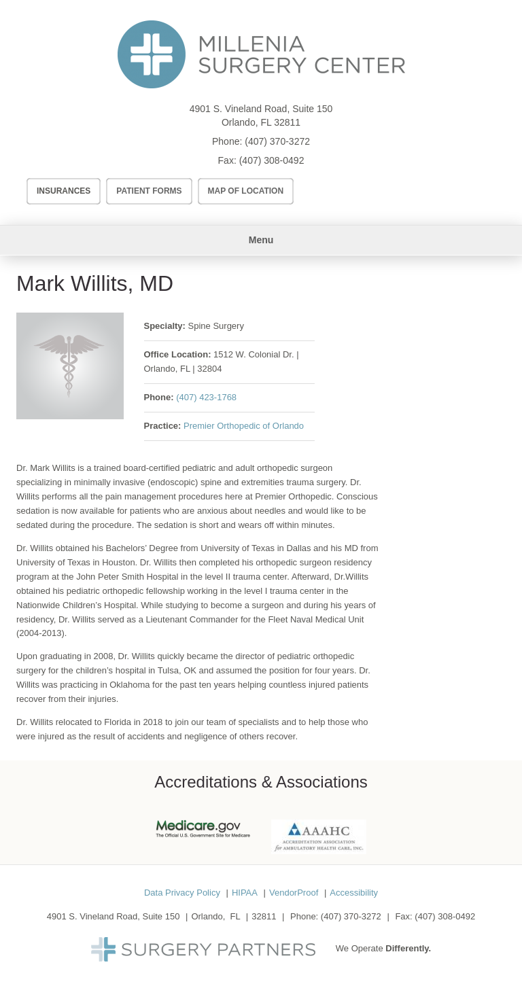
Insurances (63, 191)
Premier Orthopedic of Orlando (244, 426)
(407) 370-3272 (277, 141)
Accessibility (354, 892)
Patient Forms (148, 191)
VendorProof (293, 892)
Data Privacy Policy (182, 892)
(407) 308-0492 (271, 160)
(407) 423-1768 (206, 397)
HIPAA (245, 892)
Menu (261, 239)
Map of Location (246, 191)
